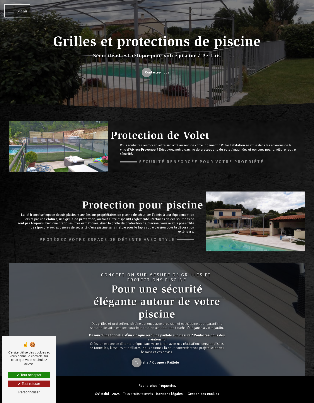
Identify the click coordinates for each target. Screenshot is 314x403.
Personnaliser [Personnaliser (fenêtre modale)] (29, 392)
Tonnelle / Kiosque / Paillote (157, 367)
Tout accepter (29, 375)
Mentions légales (169, 394)
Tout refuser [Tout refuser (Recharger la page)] (29, 384)
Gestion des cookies (203, 394)
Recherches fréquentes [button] (157, 385)
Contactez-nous (157, 72)
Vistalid (103, 394)
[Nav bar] (17, 10)
